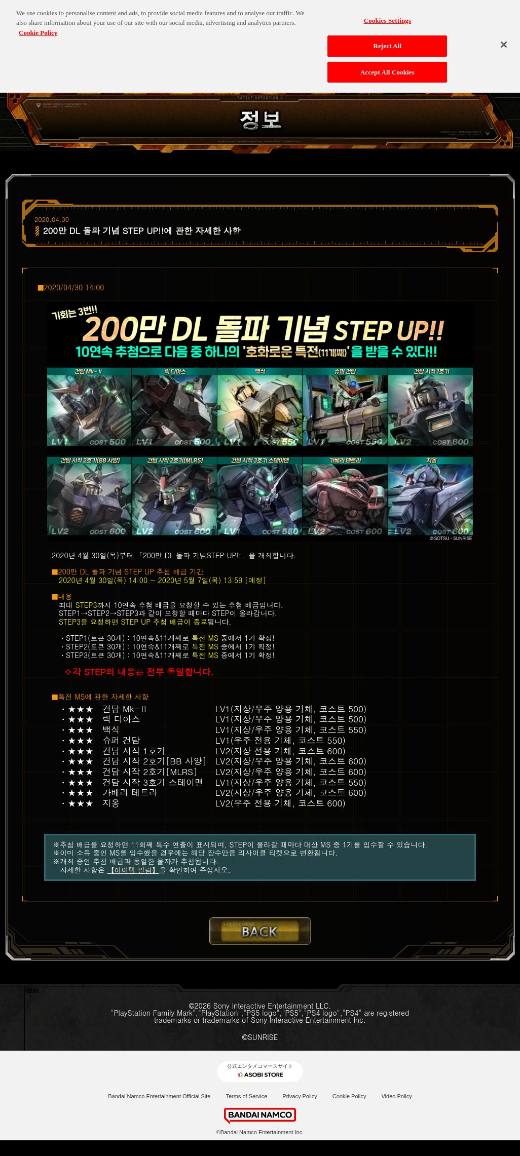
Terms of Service (246, 1096)
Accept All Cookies (387, 67)
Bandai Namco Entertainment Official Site (159, 1096)
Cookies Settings (387, 16)
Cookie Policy (349, 1096)
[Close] (504, 40)
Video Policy (396, 1096)
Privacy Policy (299, 1096)
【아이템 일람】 (133, 870)
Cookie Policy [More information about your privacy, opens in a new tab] (38, 28)
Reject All (387, 42)
